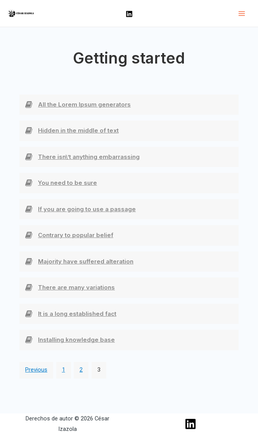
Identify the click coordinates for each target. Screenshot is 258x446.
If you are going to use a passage (87, 209)
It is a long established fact (77, 313)
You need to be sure (67, 182)
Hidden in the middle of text (78, 130)
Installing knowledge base (76, 339)
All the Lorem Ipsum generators (84, 104)
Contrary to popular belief (75, 235)
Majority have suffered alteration (85, 261)
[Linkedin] (129, 13)
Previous (36, 369)
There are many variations (76, 287)
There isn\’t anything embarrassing (89, 156)
